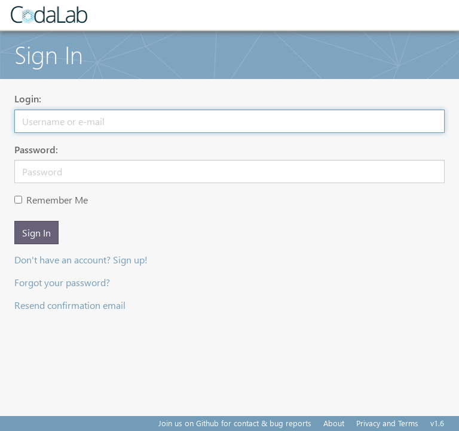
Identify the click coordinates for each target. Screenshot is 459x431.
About (333, 423)
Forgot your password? (62, 282)
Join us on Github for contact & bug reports (234, 423)
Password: (36, 149)
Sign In (36, 232)
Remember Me (51, 199)
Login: (27, 98)
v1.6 (437, 423)
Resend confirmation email (70, 305)
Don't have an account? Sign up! (81, 259)
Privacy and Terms (387, 423)
